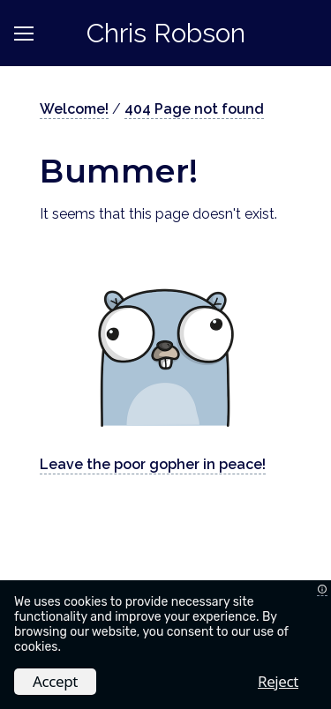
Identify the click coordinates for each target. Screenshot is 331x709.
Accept (55, 681)
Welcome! (74, 109)
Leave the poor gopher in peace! (153, 464)
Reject (278, 681)
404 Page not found (194, 109)
